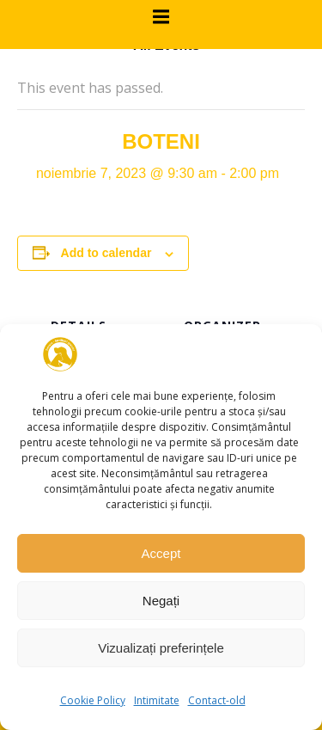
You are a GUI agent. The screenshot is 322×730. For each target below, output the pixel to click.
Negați (161, 600)
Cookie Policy (92, 700)
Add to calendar (106, 253)
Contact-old (217, 700)
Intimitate (156, 700)
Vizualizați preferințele (160, 648)
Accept (161, 553)
